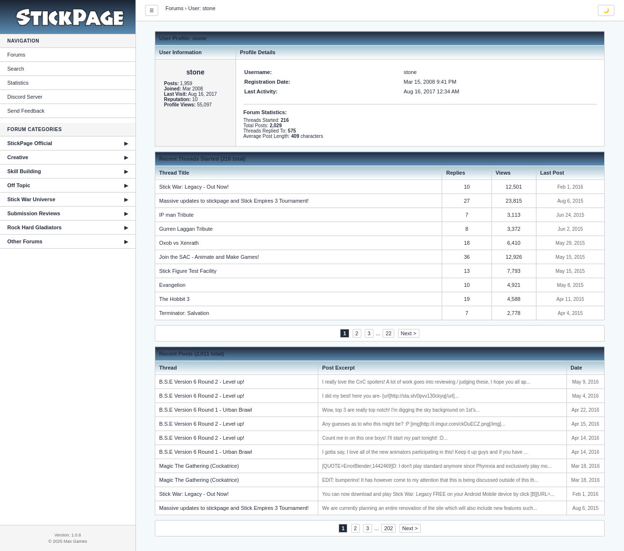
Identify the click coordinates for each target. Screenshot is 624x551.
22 (388, 333)
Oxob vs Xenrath (179, 243)
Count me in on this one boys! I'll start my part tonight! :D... (384, 438)
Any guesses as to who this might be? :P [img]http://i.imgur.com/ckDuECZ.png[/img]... (413, 424)
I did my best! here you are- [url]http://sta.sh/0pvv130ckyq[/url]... (390, 396)
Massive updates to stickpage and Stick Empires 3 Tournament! (234, 201)
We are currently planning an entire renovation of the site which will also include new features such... (429, 508)
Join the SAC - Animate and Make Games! (209, 257)
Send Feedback (26, 111)
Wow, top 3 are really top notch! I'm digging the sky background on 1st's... (400, 410)
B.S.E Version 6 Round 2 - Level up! (201, 382)
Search (15, 69)
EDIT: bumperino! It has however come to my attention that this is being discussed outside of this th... (430, 480)
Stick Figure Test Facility (187, 271)
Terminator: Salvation (184, 313)
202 (388, 528)
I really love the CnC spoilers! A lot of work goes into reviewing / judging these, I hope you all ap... (426, 382)
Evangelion (172, 285)
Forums (16, 55)
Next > (408, 333)
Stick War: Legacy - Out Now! (194, 187)
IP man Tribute (176, 215)
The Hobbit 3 (174, 299)
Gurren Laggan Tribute (186, 229)
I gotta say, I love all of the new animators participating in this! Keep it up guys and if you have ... (425, 452)
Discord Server (25, 97)
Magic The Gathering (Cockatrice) (199, 466)
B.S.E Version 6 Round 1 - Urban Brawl (205, 410)
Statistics (18, 83)
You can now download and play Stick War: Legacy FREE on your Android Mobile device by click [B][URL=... (438, 494)
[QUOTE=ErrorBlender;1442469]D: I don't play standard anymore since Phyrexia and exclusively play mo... (436, 466)
